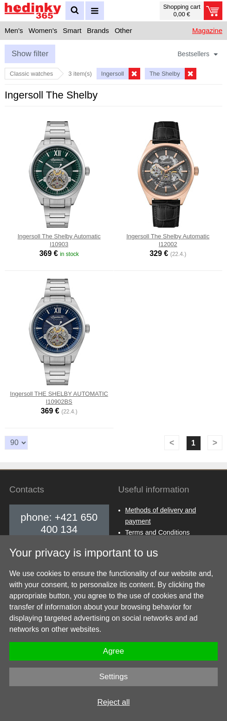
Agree (113, 651)
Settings (113, 676)
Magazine (207, 30)
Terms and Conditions (157, 532)
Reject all (113, 702)
